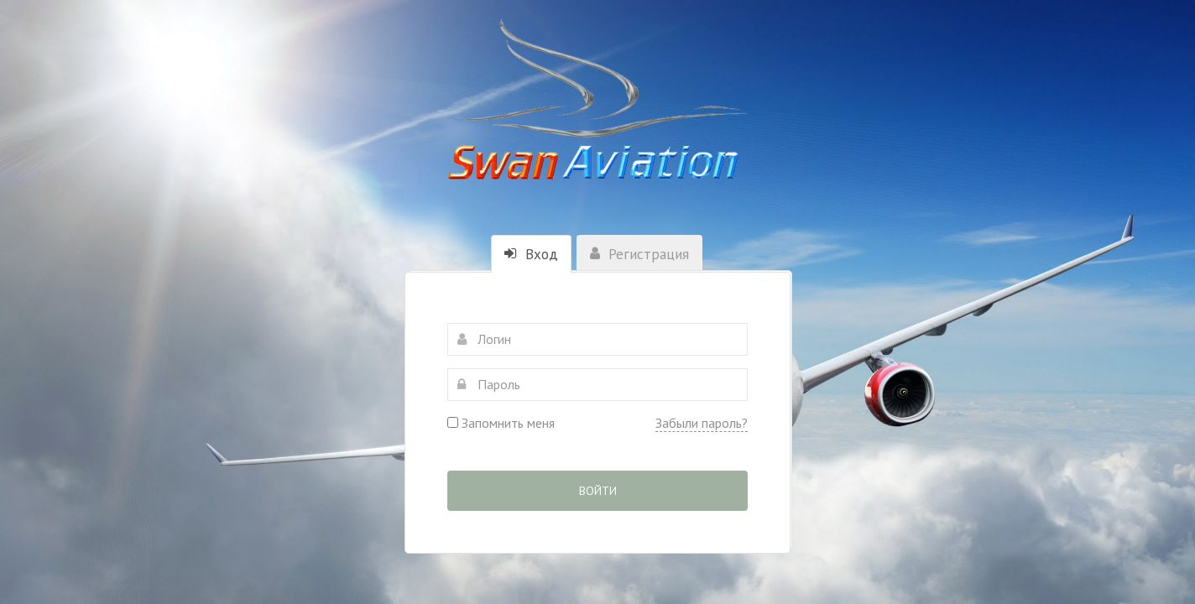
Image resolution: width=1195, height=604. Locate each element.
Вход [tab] (531, 254)
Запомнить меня (501, 422)
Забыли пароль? (701, 422)
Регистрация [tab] (639, 254)
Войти (598, 490)
